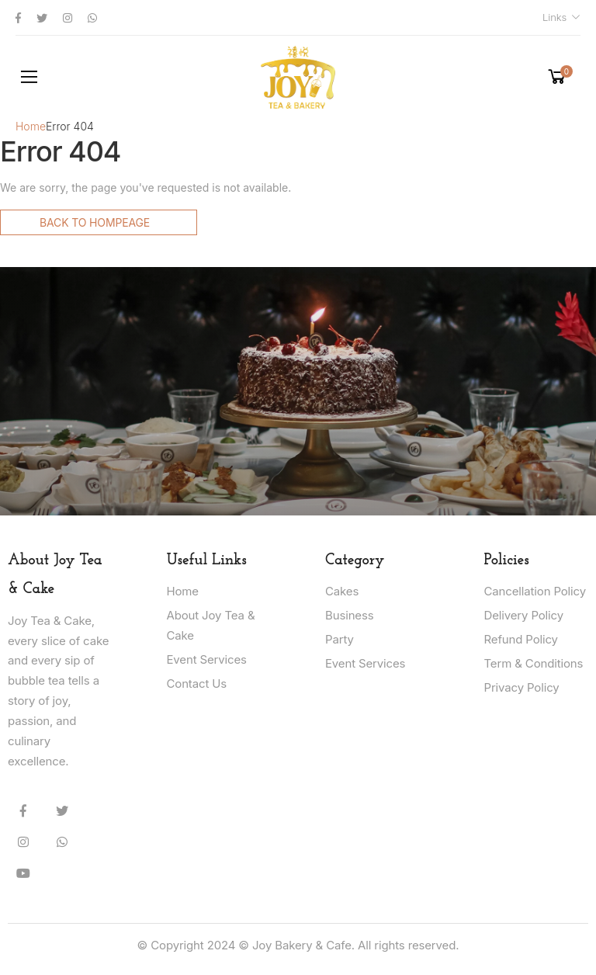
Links (554, 17)
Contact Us (197, 683)
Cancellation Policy (535, 591)
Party (339, 639)
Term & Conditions (534, 663)
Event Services (207, 659)
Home (31, 126)
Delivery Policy (523, 615)
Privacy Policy (522, 687)
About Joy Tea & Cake (211, 625)
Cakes (342, 591)
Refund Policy (521, 639)
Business (349, 615)
